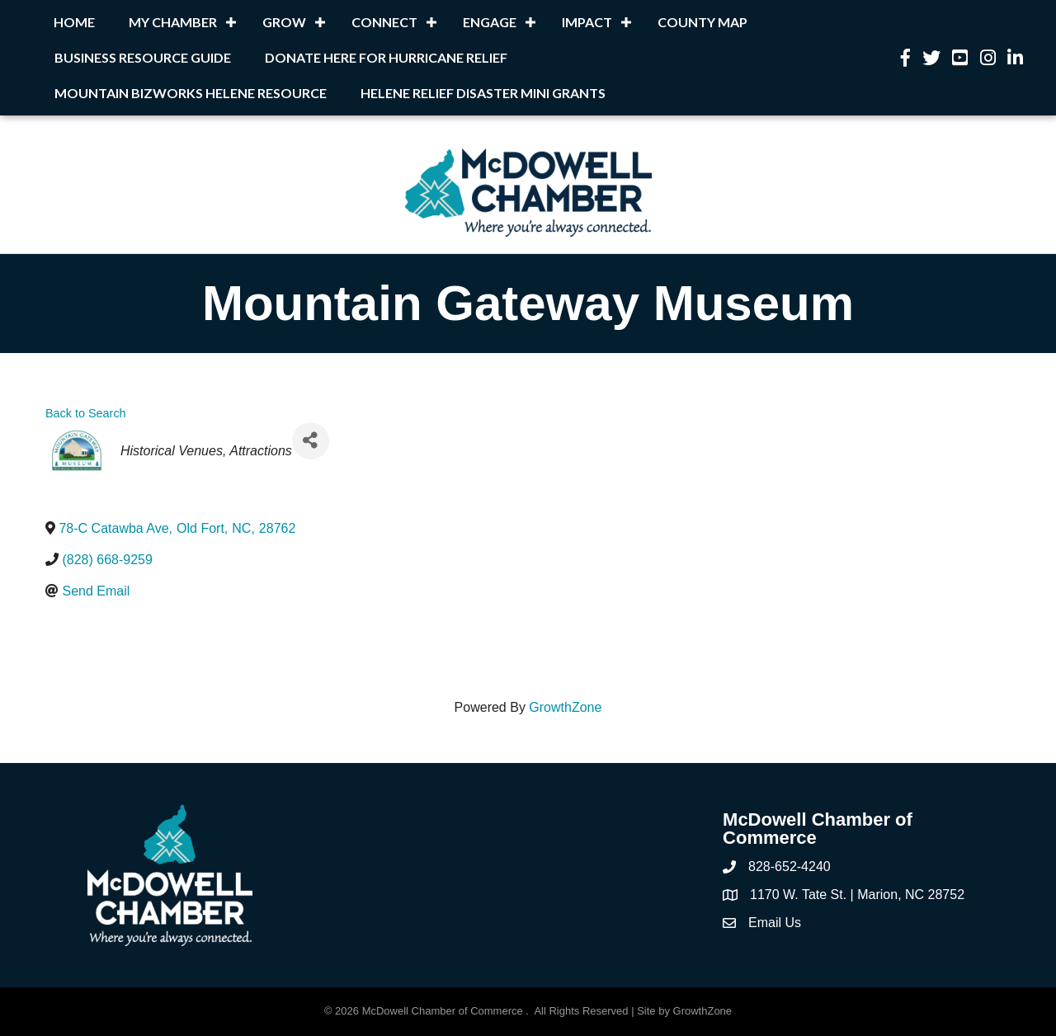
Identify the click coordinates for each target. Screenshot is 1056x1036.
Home (74, 22)
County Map (702, 22)
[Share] (310, 440)
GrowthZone (565, 707)
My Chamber (173, 22)
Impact (587, 22)
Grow (284, 22)
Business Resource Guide (142, 57)
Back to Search (85, 413)
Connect (384, 22)
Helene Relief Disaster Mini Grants (483, 93)
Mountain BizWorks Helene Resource (190, 93)
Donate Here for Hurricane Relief (386, 57)
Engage (489, 22)
